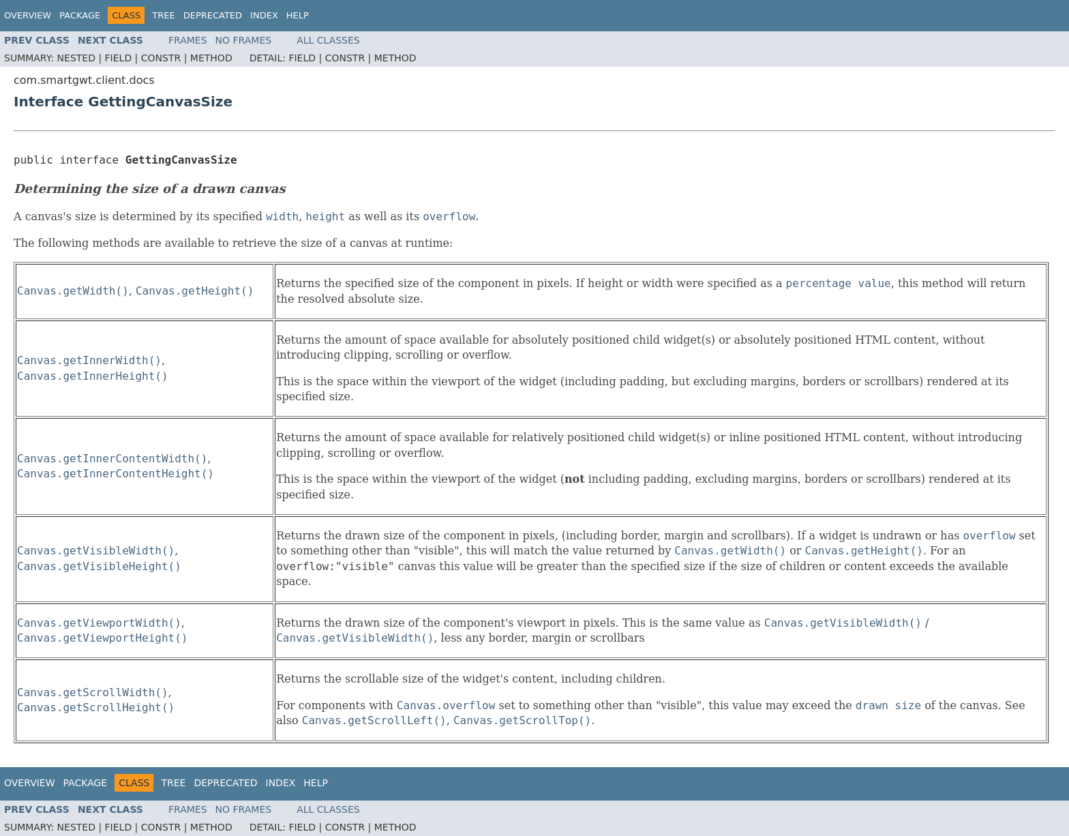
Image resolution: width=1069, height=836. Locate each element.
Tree (163, 15)
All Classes (328, 40)
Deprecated (212, 15)
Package (79, 15)
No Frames (243, 40)
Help (297, 15)
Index (264, 15)
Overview (27, 15)
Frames (187, 40)
